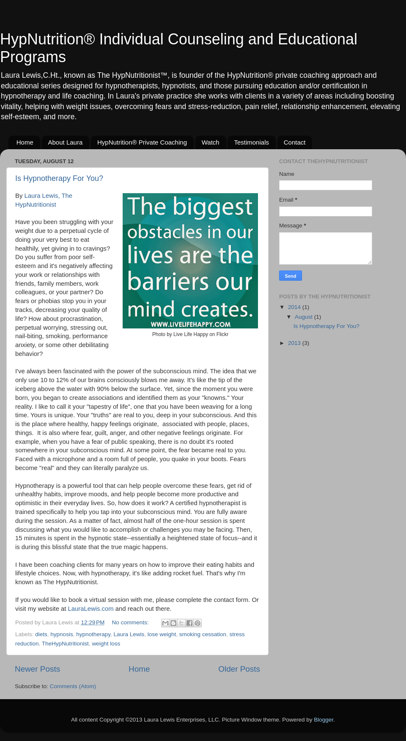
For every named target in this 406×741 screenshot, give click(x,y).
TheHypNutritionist (65, 643)
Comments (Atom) (73, 686)
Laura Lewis (128, 634)
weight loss (106, 643)
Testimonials (251, 142)
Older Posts (239, 668)
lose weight (162, 634)
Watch (210, 142)
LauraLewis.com (91, 608)
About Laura (65, 142)
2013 (295, 343)
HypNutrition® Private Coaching (142, 142)
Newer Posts (37, 668)
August (304, 317)
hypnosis (61, 634)
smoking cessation (202, 634)
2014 (295, 307)
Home (24, 142)
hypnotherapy (93, 634)
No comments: (131, 622)
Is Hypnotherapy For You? (59, 178)
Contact (295, 142)
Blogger (323, 719)
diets (41, 634)
